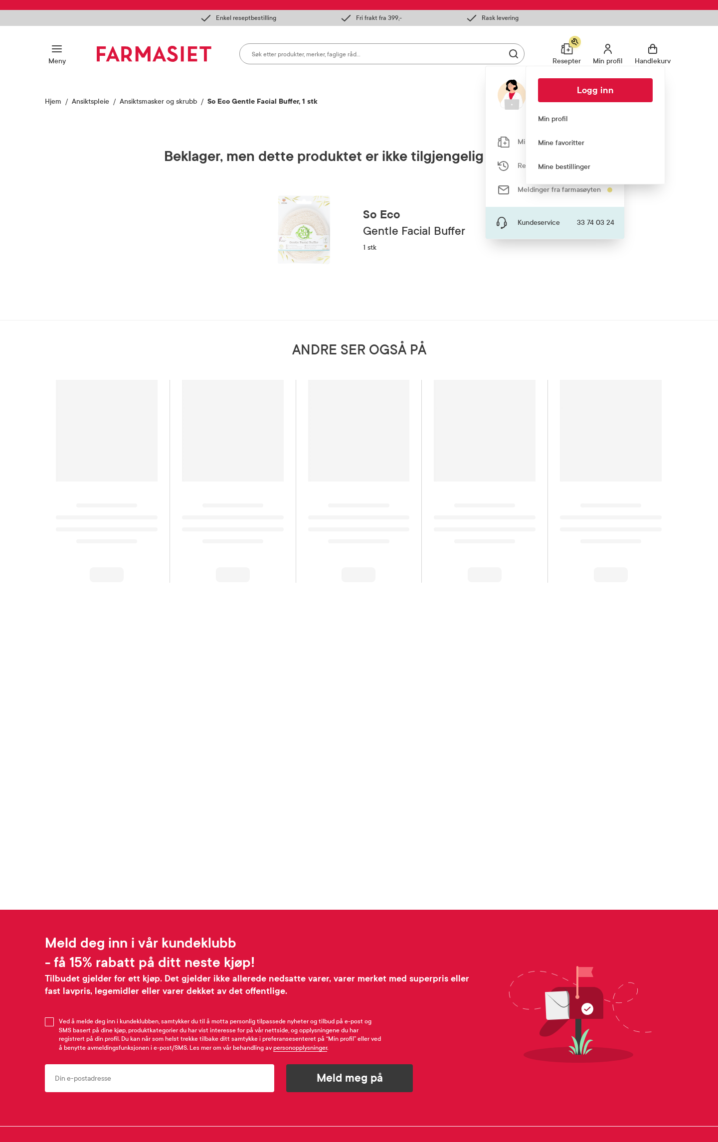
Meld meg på (350, 1078)
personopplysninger (300, 1047)
